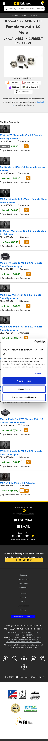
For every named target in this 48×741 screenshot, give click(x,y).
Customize (24, 389)
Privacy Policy (13, 633)
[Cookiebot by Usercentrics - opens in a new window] (35, 341)
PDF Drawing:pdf (31, 82)
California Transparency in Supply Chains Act (23, 642)
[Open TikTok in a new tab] (24, 668)
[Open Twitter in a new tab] (14, 659)
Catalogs (23, 610)
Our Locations (23, 583)
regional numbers (26, 513)
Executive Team (23, 579)
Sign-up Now (24, 559)
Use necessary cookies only (24, 397)
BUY (26, 146)
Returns (23, 597)
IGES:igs (14, 87)
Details (38, 373)
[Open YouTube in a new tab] (24, 659)
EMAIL (23, 526)
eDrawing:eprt (30, 87)
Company (23, 575)
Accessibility (28, 635)
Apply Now (22, 616)
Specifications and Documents (15, 150)
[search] (24, 8)
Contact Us (33, 15)
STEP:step (13, 82)
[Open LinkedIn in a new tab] (33, 659)
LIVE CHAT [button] (23, 520)
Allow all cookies (24, 380)
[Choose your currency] (24, 16)
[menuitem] (4, 3)
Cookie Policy (26, 633)
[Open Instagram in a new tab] (42, 659)
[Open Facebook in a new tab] (5, 659)
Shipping (23, 593)
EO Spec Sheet (23, 91)
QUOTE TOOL (21, 536)
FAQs (23, 601)
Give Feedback (23, 606)
